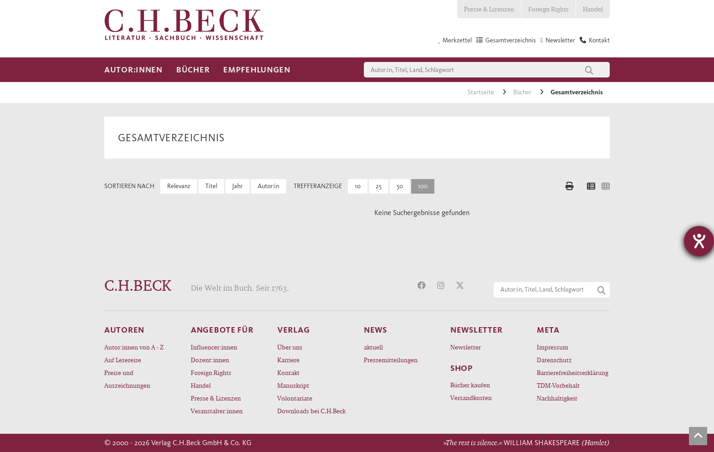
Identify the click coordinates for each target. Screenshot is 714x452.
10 (358, 186)
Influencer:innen (214, 347)
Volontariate (294, 398)
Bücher (192, 70)
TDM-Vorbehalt (558, 385)
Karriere (288, 360)
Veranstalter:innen (217, 411)
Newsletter (465, 347)
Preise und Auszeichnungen (127, 379)
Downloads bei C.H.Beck (311, 411)
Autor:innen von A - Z (133, 347)
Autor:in (268, 186)
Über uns (289, 347)
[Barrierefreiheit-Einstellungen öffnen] (699, 241)
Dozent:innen (210, 360)
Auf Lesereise (122, 360)
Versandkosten (471, 397)
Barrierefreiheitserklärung (572, 372)
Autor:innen (133, 70)
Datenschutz (554, 360)
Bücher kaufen (470, 385)
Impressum (552, 347)
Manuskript (293, 385)
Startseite (481, 92)
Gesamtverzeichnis (577, 92)
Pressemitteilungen (391, 360)
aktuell (373, 347)
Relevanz (178, 186)
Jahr (237, 186)
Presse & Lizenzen (489, 9)
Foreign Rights (548, 9)
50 (400, 186)
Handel (593, 9)
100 (423, 186)
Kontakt (288, 372)
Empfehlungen (257, 70)
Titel (211, 186)
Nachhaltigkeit (557, 398)
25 (379, 186)
